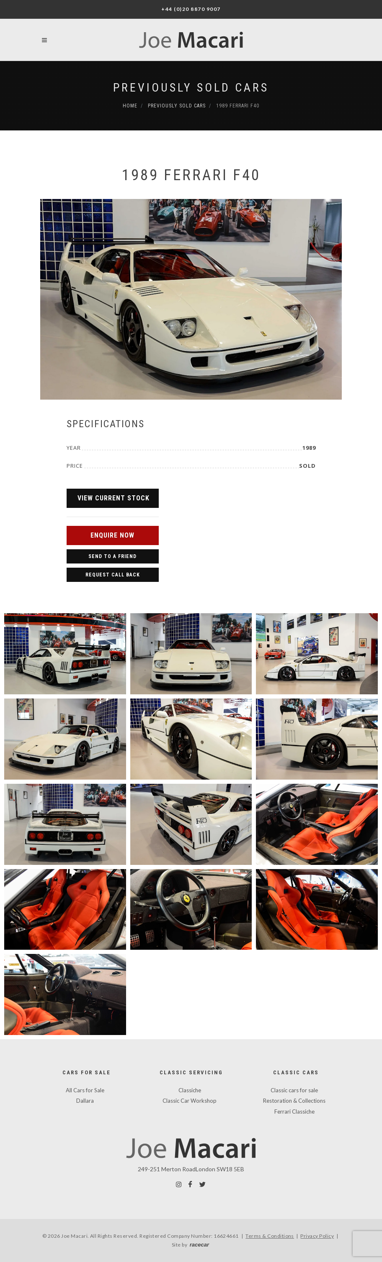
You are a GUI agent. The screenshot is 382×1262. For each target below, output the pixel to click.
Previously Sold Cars (191, 87)
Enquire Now (112, 535)
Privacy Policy (317, 1236)
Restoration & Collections (294, 1100)
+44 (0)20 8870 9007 (191, 9)
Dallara (85, 1100)
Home (130, 106)
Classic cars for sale (294, 1090)
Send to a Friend (112, 556)
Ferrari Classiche (294, 1111)
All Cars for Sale (85, 1090)
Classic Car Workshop (190, 1100)
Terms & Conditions (269, 1236)
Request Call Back (112, 575)
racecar (199, 1245)
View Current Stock (113, 498)
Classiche (189, 1090)
